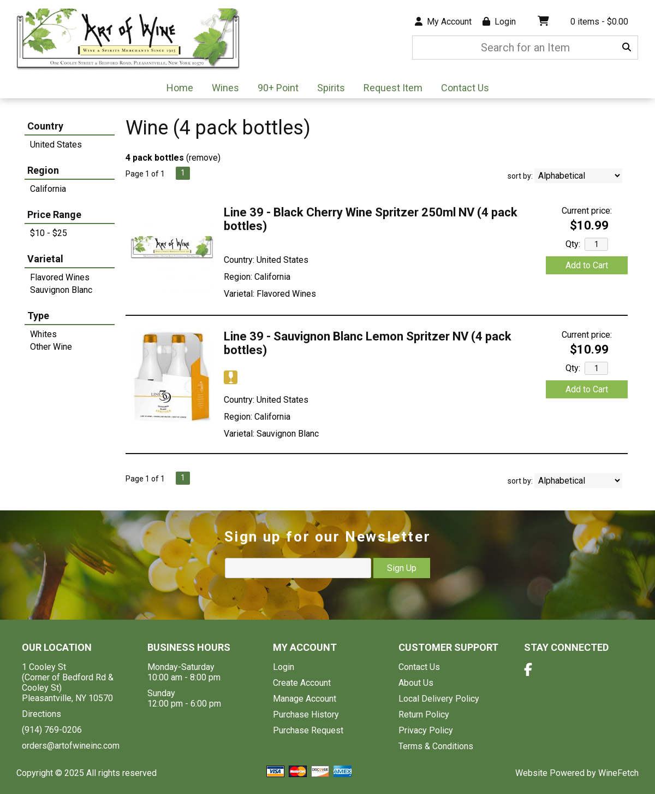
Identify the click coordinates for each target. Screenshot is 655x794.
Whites (43, 334)
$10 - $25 (48, 233)
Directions (41, 714)
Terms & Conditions (435, 746)
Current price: (587, 210)
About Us (415, 683)
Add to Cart (586, 265)
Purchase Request (308, 730)
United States (56, 144)
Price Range (54, 214)
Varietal (45, 258)
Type (38, 315)
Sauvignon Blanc (61, 290)
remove (203, 157)
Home (179, 87)
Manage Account (304, 698)
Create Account (302, 683)
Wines (222, 89)
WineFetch (618, 773)
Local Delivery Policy (438, 698)
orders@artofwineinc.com (71, 745)
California (48, 189)
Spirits (327, 89)
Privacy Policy (425, 730)
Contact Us (465, 87)
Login (499, 21)
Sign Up (401, 568)
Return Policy (423, 714)
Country (45, 126)
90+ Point (278, 87)
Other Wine (51, 347)
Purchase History (306, 714)
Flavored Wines (60, 277)
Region (43, 170)
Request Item (393, 87)
